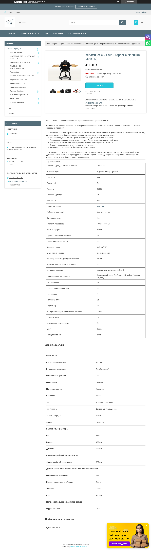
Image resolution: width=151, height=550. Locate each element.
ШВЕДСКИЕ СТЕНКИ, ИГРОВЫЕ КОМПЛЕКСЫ (22, 57)
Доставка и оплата (76, 33)
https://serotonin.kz (16, 178)
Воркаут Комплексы (18, 87)
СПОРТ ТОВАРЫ (17, 52)
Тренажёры (14, 72)
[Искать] (122, 22)
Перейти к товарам (86, 7)
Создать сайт (33, 2)
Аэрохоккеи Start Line (18, 80)
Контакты (58, 33)
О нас (45, 33)
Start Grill (100, 206)
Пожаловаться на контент (79, 546)
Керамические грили (90, 44)
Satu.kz (86, 544)
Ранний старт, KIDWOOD (20, 62)
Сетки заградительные (19, 95)
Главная (11, 33)
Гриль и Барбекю (73, 44)
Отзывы (10, 114)
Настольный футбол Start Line (22, 76)
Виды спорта (15, 98)
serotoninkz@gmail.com (18, 181)
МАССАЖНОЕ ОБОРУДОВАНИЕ (17, 67)
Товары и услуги (27, 33)
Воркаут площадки (17, 83)
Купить (99, 85)
